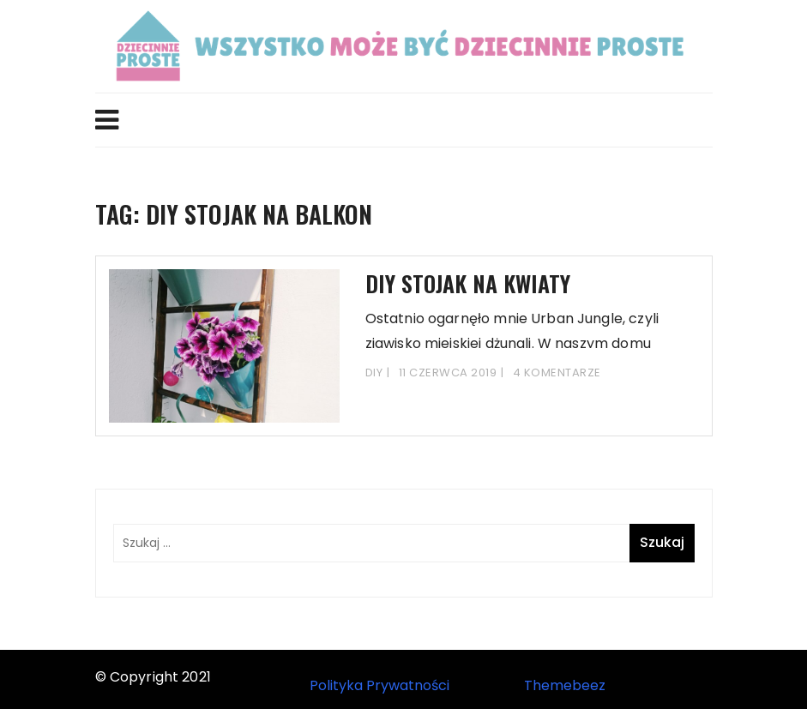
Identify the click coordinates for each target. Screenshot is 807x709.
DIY (374, 372)
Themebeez (564, 685)
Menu (106, 120)
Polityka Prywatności (379, 685)
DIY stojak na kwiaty (467, 283)
